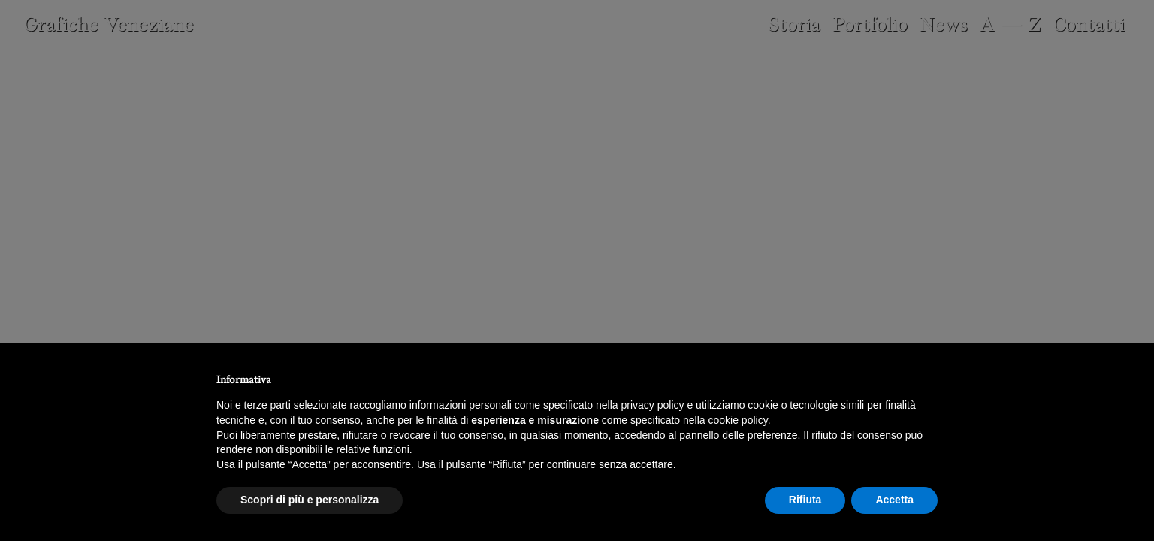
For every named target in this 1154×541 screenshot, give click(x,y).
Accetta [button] (894, 500)
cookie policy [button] (738, 420)
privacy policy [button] (652, 405)
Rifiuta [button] (805, 500)
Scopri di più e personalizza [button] (309, 500)
